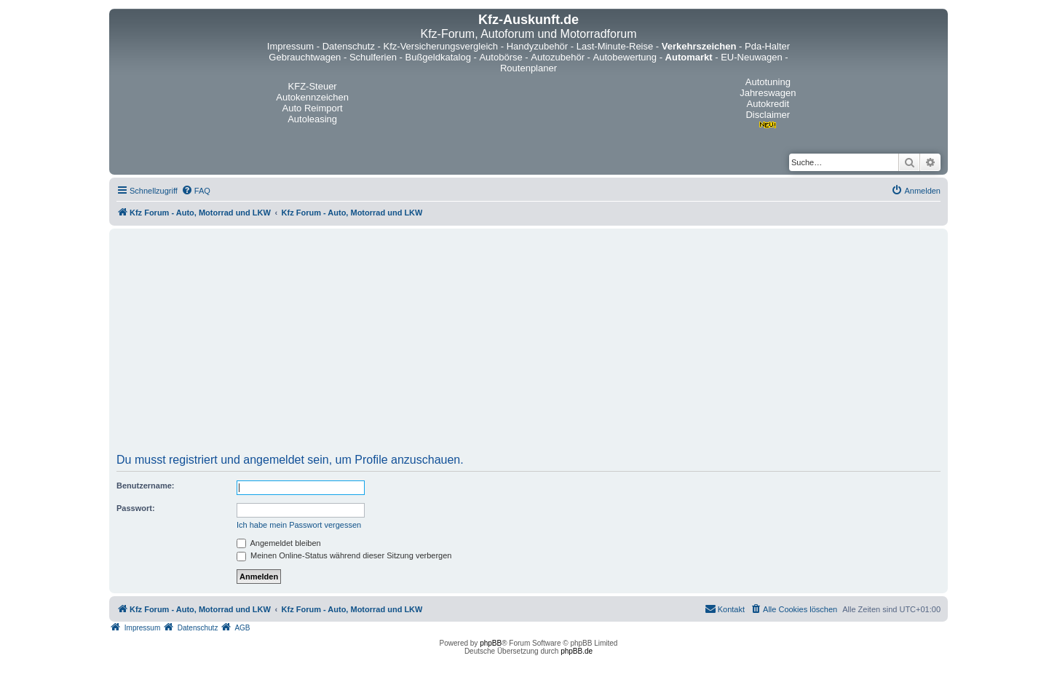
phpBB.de (577, 651)
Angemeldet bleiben (279, 543)
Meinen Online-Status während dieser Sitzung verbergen (344, 555)
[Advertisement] (528, 346)
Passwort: (135, 508)
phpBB (491, 643)
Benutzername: (145, 485)
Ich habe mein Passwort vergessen (299, 524)
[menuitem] (195, 190)
